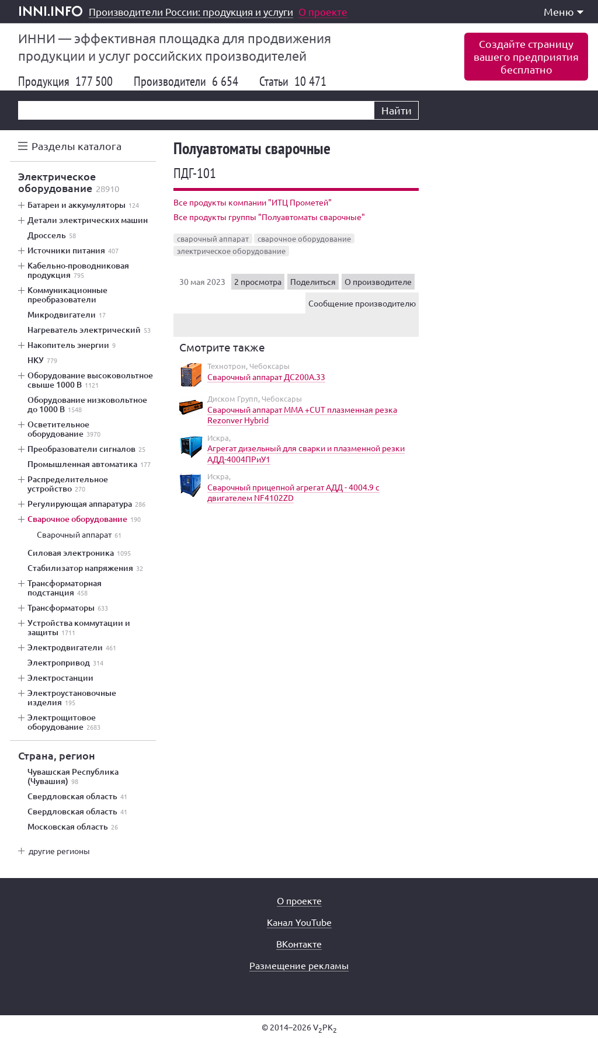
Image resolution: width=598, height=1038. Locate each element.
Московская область (72, 826)
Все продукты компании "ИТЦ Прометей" (252, 202)
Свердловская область (77, 796)
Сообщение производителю (362, 303)
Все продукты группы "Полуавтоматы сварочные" (269, 216)
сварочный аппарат (213, 238)
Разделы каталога (76, 146)
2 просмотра (257, 281)
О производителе (378, 281)
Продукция (65, 81)
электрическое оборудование (231, 251)
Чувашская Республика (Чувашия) (73, 776)
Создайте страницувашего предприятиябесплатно (526, 56)
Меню (563, 11)
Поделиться (313, 281)
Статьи (292, 81)
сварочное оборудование (304, 238)
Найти (396, 110)
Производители (186, 81)
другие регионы (59, 850)
